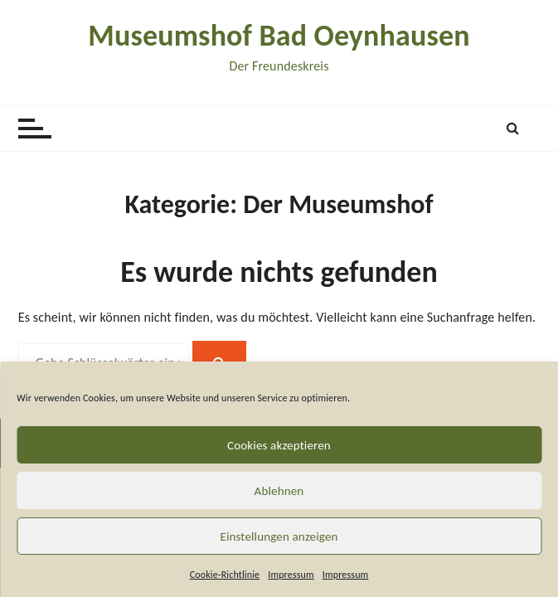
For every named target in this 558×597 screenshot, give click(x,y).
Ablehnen (279, 490)
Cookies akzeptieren (279, 445)
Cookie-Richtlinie (225, 574)
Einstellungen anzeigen (278, 536)
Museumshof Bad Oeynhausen (278, 35)
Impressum (291, 574)
